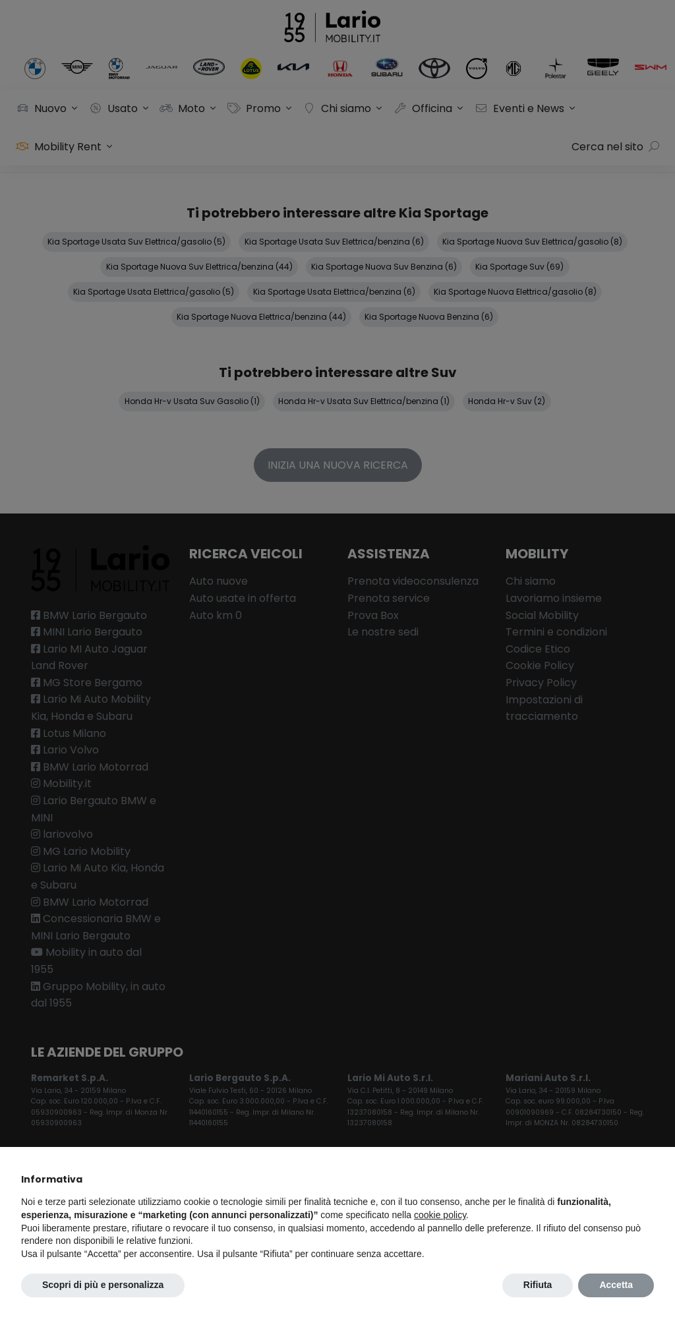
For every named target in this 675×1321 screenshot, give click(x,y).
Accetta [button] (616, 1284)
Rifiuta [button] (537, 1284)
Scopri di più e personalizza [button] (102, 1284)
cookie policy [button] (440, 1215)
